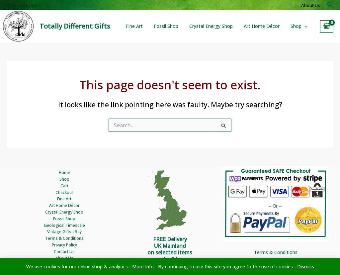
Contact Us (64, 252)
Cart (64, 186)
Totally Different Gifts (75, 26)
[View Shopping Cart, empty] (326, 26)
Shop (300, 26)
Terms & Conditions (64, 238)
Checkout (64, 192)
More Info (143, 266)
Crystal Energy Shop (215, 26)
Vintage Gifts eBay (64, 232)
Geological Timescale (64, 225)
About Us (310, 5)
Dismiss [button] (305, 266)
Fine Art (141, 26)
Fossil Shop (172, 26)
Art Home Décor (264, 26)
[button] (330, 5)
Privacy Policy (64, 245)
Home (64, 173)
